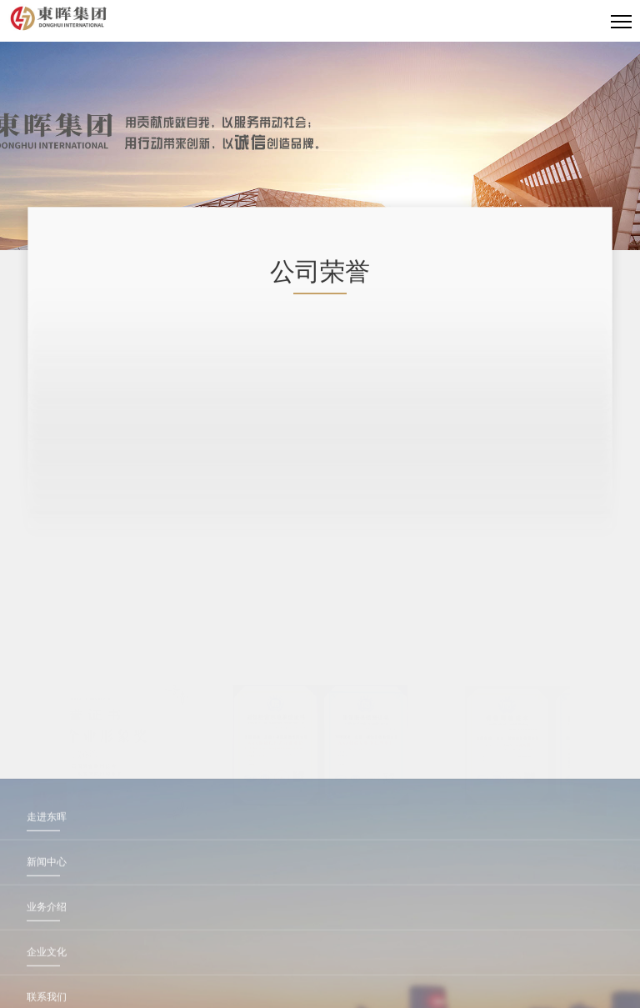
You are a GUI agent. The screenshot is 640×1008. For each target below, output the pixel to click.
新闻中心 (47, 935)
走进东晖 (47, 890)
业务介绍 (47, 980)
